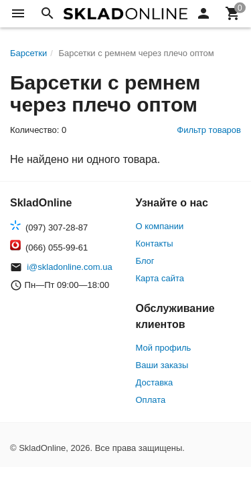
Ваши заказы (162, 365)
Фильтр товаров (209, 130)
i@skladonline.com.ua (69, 267)
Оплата (151, 400)
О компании (160, 226)
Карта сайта (160, 278)
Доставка (154, 382)
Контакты (154, 243)
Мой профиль (163, 348)
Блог (145, 261)
